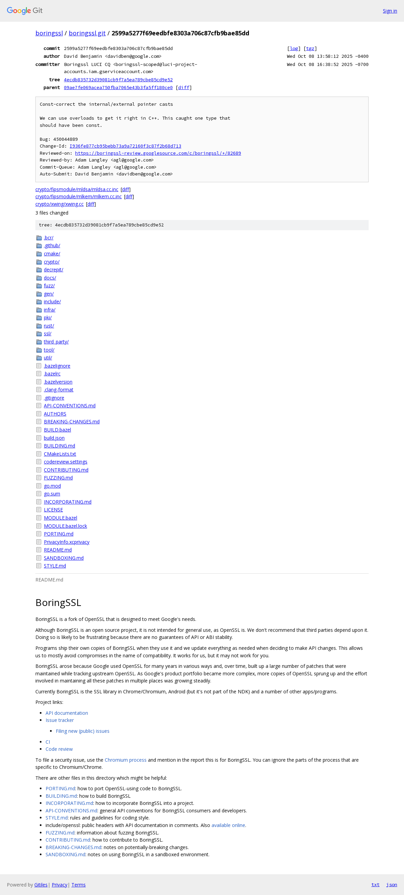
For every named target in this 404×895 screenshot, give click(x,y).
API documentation (67, 713)
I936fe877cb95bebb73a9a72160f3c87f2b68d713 (125, 146)
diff (183, 87)
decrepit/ (53, 269)
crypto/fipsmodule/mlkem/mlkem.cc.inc (78, 196)
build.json (54, 438)
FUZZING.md (58, 477)
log (294, 48)
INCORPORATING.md (67, 502)
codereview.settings (65, 461)
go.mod (52, 486)
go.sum (52, 493)
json (391, 884)
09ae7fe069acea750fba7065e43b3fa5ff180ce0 (118, 87)
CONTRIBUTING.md (66, 470)
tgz (310, 48)
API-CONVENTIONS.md (70, 405)
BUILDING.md (59, 445)
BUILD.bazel (57, 429)
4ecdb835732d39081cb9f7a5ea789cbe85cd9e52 (118, 80)
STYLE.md (55, 565)
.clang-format (58, 389)
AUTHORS (55, 413)
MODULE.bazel (60, 517)
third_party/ (56, 341)
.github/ (52, 245)
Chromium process (126, 760)
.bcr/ (48, 237)
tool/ (49, 350)
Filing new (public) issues (83, 731)
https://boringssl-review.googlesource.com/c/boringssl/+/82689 (158, 153)
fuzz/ (49, 285)
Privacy (59, 884)
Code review (59, 749)
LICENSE (53, 509)
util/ (48, 357)
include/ (52, 301)
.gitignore (54, 397)
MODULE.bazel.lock (65, 526)
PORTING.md (58, 533)
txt (375, 884)
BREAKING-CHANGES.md (72, 421)
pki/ (48, 317)
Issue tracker (60, 720)
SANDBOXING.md (64, 558)
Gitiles (41, 884)
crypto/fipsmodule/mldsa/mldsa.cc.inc (76, 189)
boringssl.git (87, 33)
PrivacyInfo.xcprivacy (66, 542)
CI (48, 742)
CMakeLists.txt (60, 454)
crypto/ (52, 261)
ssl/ (47, 333)
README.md (58, 549)
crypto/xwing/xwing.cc (59, 204)
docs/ (50, 277)
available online (228, 825)
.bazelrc (52, 373)
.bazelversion (58, 381)
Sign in (390, 10)
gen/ (49, 293)
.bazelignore (57, 365)
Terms (78, 884)
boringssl (49, 33)
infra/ (49, 309)
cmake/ (52, 253)
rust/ (49, 325)
